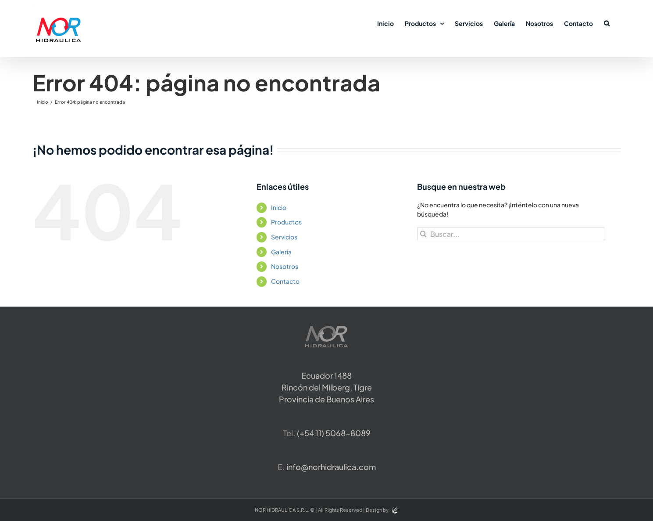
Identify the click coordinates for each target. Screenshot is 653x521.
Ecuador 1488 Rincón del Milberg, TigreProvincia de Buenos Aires (326, 387)
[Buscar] (423, 234)
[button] (607, 22)
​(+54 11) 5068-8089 (334, 433)
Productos (286, 222)
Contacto (285, 281)
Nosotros (284, 266)
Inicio (278, 207)
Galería (281, 252)
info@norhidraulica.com (331, 467)
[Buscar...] (510, 234)
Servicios (284, 237)
